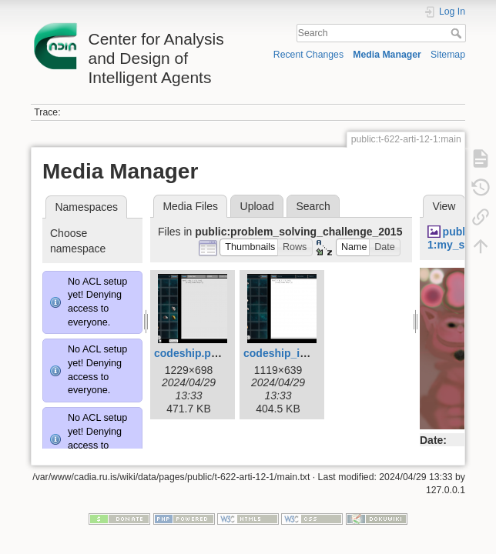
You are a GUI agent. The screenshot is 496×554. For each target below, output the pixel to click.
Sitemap (448, 54)
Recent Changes (308, 54)
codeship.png (189, 353)
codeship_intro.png (293, 353)
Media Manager (387, 54)
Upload (257, 206)
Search (458, 33)
